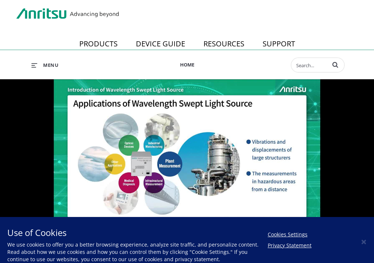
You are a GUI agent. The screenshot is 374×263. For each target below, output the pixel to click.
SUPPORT (279, 44)
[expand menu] (45, 65)
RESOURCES (223, 44)
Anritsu (67, 13)
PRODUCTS (98, 44)
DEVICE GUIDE (160, 44)
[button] (335, 64)
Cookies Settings (288, 234)
